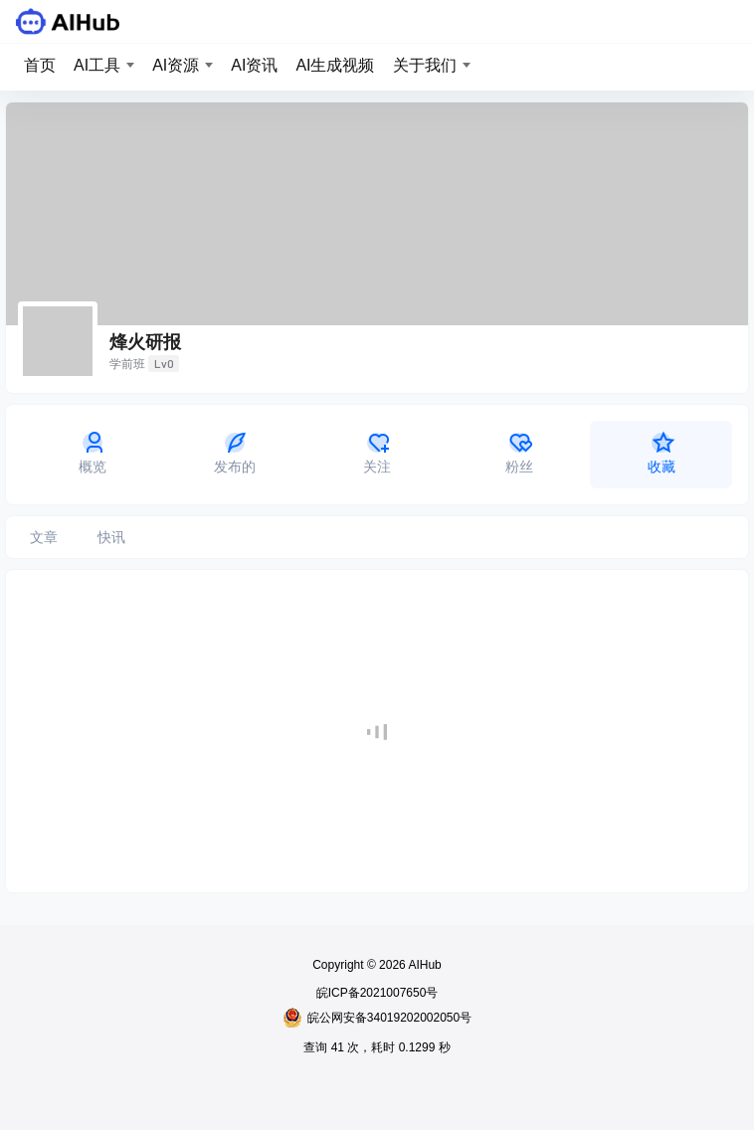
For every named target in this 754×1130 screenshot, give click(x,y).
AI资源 (175, 65)
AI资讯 (254, 65)
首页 (40, 65)
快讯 (111, 537)
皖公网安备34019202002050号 (377, 1018)
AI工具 (97, 65)
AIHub (424, 965)
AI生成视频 (334, 65)
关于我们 (425, 65)
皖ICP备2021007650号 (377, 993)
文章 (44, 537)
